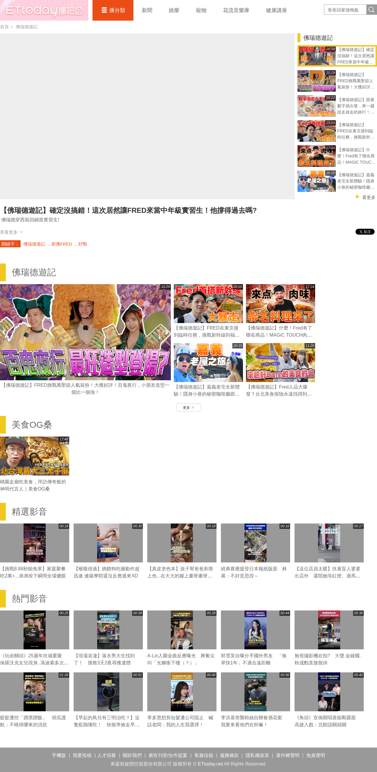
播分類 (117, 10)
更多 (188, 408)
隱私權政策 (257, 755)
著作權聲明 (288, 755)
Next (166, 332)
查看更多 (11, 232)
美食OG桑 (32, 424)
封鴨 (82, 243)
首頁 (4, 26)
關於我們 (132, 755)
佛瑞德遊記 (27, 26)
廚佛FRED (61, 243)
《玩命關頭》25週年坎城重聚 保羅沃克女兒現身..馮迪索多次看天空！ (34, 662)
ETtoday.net (210, 763)
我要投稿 (82, 755)
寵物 (201, 10)
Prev (4, 332)
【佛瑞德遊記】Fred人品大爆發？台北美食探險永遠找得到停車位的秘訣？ (279, 394)
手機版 (59, 755)
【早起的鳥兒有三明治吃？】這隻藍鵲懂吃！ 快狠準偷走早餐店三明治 (107, 724)
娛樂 (174, 10)
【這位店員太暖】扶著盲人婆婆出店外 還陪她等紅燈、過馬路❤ (328, 575)
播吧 (44, 10)
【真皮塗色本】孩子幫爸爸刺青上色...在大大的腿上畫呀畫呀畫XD (180, 575)
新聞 (147, 10)
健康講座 (276, 10)
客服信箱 (203, 755)
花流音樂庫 (236, 10)
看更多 (369, 197)
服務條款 (229, 755)
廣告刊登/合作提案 (167, 755)
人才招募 (106, 755)
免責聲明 (315, 755)
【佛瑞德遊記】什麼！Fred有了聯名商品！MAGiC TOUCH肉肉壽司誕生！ (279, 335)
